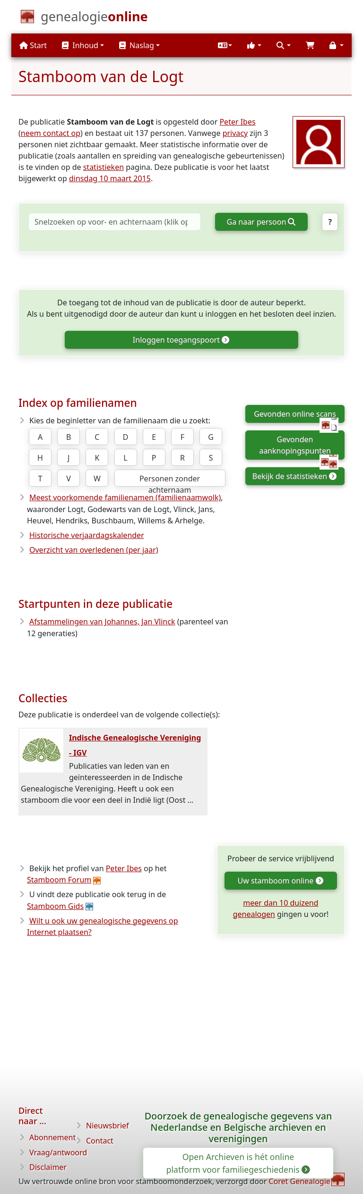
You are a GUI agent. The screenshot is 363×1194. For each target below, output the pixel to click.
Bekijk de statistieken (294, 476)
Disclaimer (48, 1167)
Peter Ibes (237, 122)
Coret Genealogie (299, 1181)
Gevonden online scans (296, 416)
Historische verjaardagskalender (86, 535)
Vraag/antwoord (58, 1152)
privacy (235, 133)
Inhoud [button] (80, 45)
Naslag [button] (136, 45)
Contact (99, 1140)
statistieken (103, 167)
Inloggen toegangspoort (181, 340)
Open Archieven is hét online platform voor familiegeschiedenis (237, 1163)
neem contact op (50, 133)
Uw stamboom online (279, 880)
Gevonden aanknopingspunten (298, 447)
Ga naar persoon (261, 222)
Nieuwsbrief (107, 1125)
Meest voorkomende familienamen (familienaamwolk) (125, 497)
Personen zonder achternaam (169, 480)
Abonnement (52, 1137)
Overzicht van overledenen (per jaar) (93, 550)
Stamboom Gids (55, 906)
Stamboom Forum (59, 879)
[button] (225, 45)
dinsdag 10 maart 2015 (110, 178)
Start (33, 45)
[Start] (94, 18)
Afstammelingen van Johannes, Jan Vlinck (102, 621)
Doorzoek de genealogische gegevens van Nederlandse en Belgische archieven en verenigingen (238, 1127)
